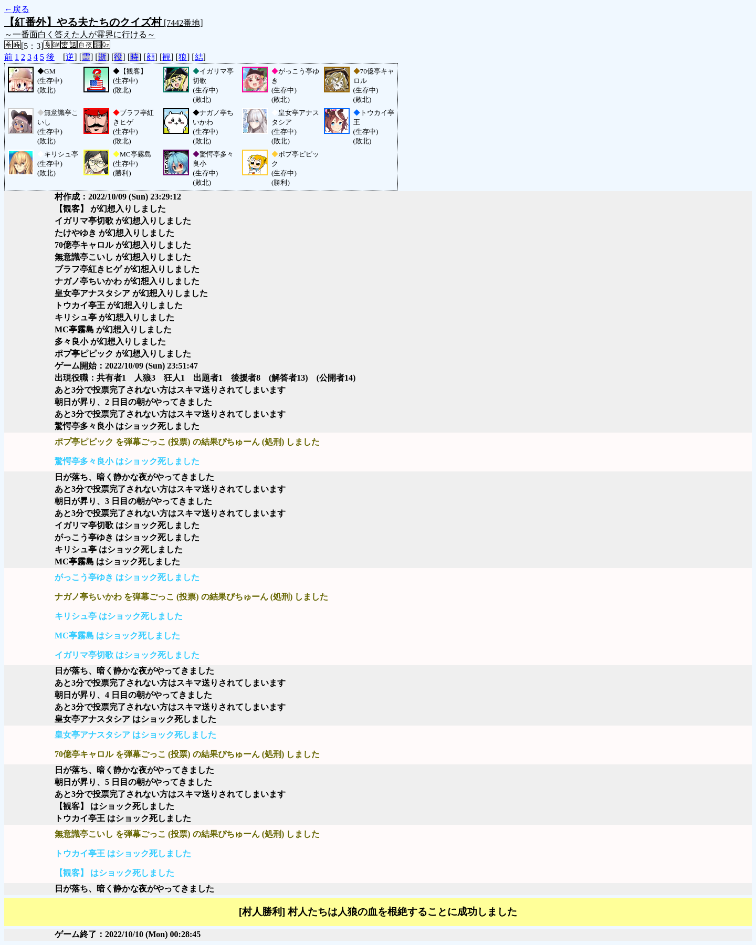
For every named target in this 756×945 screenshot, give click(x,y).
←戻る (16, 9)
